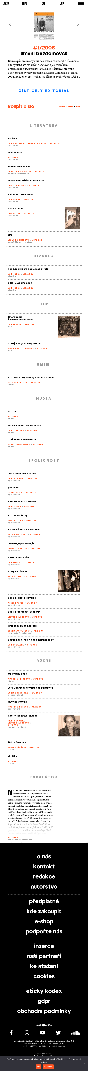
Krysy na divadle (17, 571)
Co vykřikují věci (17, 674)
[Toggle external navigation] (81, 3)
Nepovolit (48, 1067)
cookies (44, 976)
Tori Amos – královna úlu (22, 439)
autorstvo (44, 886)
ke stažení (44, 966)
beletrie (12, 174)
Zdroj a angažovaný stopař (24, 343)
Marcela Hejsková (19, 679)
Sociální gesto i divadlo (22, 598)
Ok (38, 1067)
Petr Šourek (15, 577)
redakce (44, 876)
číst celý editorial (43, 91)
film (10, 327)
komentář (13, 633)
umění (11, 385)
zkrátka (12, 756)
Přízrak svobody (17, 515)
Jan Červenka (16, 431)
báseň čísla (14, 242)
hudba (11, 419)
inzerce (44, 946)
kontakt (44, 866)
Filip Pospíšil (16, 479)
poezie (11, 695)
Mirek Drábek (16, 603)
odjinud (12, 138)
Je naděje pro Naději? (21, 543)
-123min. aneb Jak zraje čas (24, 425)
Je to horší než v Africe (22, 473)
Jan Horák (14, 200)
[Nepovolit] (84, 1063)
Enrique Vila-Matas (20, 172)
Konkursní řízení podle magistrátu (28, 269)
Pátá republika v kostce (22, 501)
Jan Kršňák (14, 325)
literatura (13, 146)
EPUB (70, 106)
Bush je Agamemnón (20, 283)
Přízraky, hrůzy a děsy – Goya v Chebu (31, 377)
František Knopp (36, 144)
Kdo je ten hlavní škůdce (22, 715)
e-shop (44, 921)
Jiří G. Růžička (17, 186)
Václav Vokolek (17, 383)
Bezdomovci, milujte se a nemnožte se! (31, 640)
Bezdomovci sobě (18, 557)
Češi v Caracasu (17, 742)
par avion (13, 487)
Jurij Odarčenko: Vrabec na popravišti (30, 688)
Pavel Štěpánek (17, 747)
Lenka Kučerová (17, 549)
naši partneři (44, 956)
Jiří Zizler (14, 214)
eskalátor (13, 840)
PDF (78, 106)
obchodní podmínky (44, 1011)
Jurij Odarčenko (18, 693)
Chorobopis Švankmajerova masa (20, 318)
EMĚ (10, 235)
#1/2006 (44, 48)
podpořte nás (44, 931)
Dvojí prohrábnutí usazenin (24, 612)
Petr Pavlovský (17, 535)
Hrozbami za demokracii (22, 626)
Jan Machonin (16, 144)
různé (11, 681)
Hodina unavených (19, 166)
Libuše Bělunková (18, 617)
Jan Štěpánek (16, 645)
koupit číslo (21, 106)
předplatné (44, 901)
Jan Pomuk (14, 563)
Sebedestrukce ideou (20, 194)
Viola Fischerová (18, 240)
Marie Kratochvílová (21, 349)
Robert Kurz (15, 521)
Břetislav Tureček (19, 631)
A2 (6, 3)
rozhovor (13, 727)
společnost (14, 481)
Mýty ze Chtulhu (17, 702)
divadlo (12, 276)
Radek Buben (15, 493)
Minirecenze (15, 152)
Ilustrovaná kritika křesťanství (26, 180)
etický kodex (44, 991)
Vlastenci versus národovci (24, 529)
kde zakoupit (44, 911)
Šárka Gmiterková (19, 445)
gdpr (44, 1001)
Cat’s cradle (15, 208)
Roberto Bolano (18, 707)
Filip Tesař (14, 507)
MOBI (62, 106)
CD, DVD (12, 411)
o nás (44, 856)
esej (10, 709)
